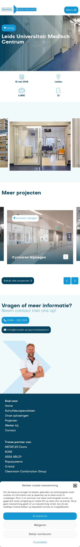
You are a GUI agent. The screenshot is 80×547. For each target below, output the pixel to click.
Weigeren (40, 525)
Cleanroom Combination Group (25, 471)
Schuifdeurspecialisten (19, 411)
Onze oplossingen (16, 415)
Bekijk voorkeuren (40, 534)
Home (8, 406)
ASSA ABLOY (12, 457)
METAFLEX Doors (15, 447)
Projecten (10, 420)
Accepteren (40, 516)
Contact (9, 430)
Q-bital (9, 466)
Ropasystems (13, 461)
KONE (8, 452)
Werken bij (11, 425)
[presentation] (67, 281)
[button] (75, 485)
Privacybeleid (40, 542)
